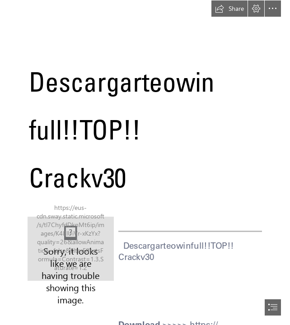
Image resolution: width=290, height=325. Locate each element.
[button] (229, 8)
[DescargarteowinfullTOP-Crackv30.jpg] (70, 248)
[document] (145, 162)
